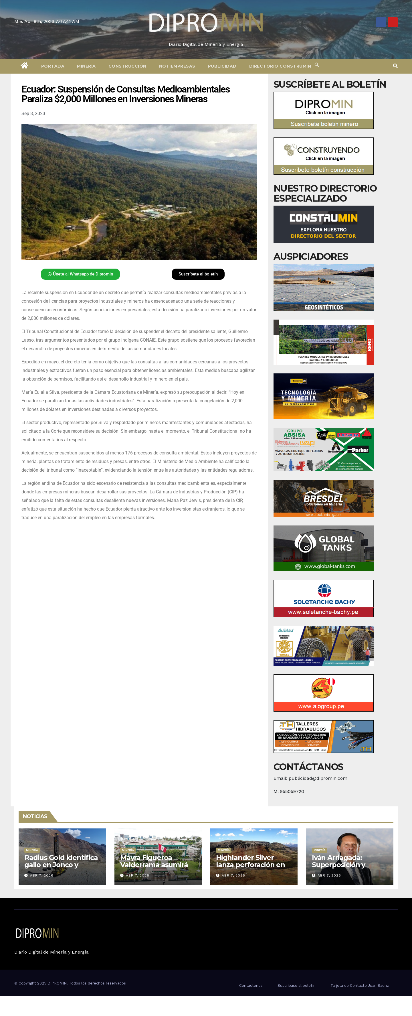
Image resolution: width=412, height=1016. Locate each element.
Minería (86, 66)
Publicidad (222, 66)
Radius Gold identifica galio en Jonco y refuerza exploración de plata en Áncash (61, 868)
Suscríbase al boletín (297, 985)
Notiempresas (177, 66)
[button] (395, 66)
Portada (53, 66)
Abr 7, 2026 (42, 875)
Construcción (127, 66)
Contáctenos (251, 985)
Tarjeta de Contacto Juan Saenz (359, 985)
